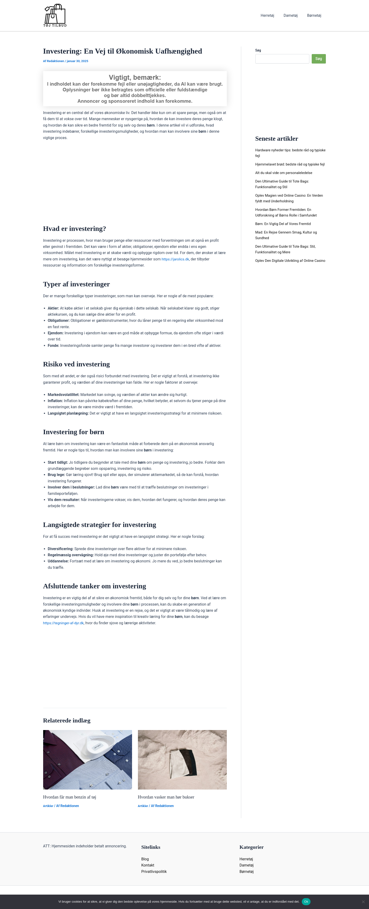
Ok (306, 901)
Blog (145, 859)
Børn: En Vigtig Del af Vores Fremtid (285, 229)
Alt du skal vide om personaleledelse (285, 178)
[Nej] (363, 901)
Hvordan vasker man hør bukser (168, 796)
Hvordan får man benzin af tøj (71, 796)
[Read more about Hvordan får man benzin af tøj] (87, 759)
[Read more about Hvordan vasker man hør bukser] (182, 759)
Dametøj (293, 15)
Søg (258, 50)
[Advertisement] (135, 180)
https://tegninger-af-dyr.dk (65, 623)
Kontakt (147, 865)
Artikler (48, 806)
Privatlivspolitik (154, 871)
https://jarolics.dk (176, 259)
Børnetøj (315, 15)
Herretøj (272, 15)
